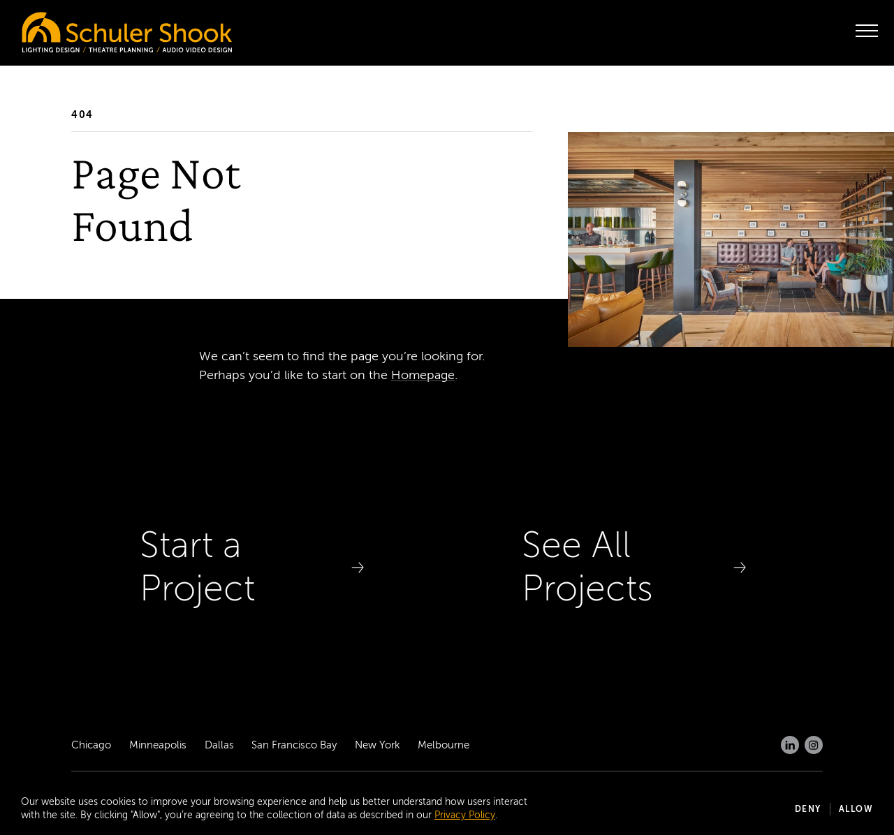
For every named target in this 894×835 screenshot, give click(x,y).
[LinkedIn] (790, 745)
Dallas (219, 745)
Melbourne (443, 745)
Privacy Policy (464, 815)
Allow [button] (856, 809)
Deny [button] (808, 809)
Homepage (423, 375)
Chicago (91, 745)
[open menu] (867, 30)
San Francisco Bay (294, 745)
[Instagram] (814, 745)
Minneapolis (157, 745)
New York (377, 745)
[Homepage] (98, 28)
